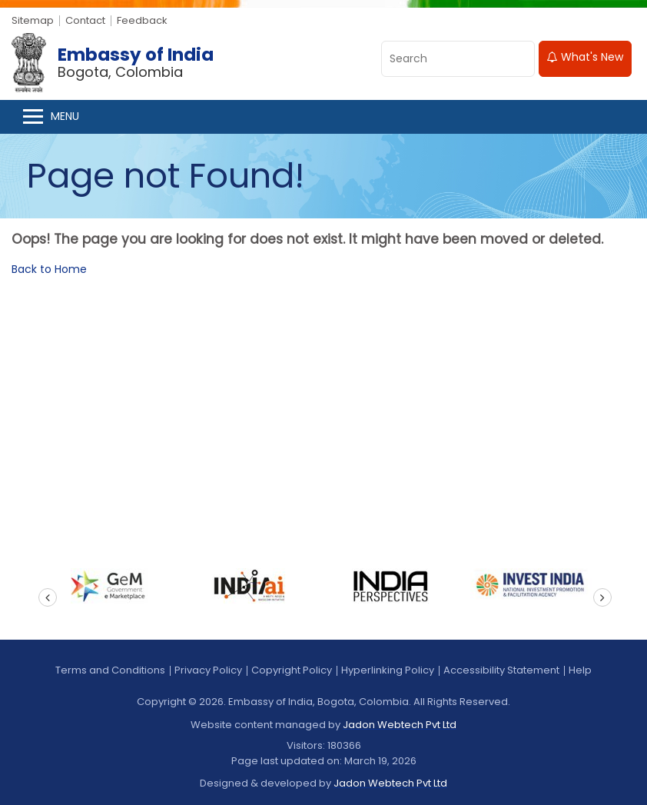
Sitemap (33, 20)
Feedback (142, 20)
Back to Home (49, 269)
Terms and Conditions (110, 670)
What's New (585, 57)
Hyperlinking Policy (387, 670)
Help (580, 670)
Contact (85, 20)
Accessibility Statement (501, 670)
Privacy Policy (208, 670)
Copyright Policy (291, 670)
